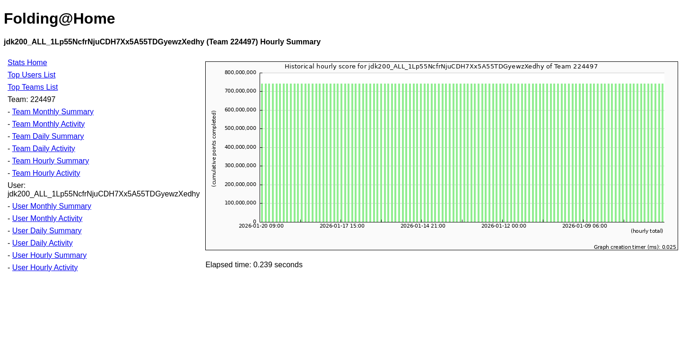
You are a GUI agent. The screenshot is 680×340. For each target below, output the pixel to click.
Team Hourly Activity (46, 173)
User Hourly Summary (49, 255)
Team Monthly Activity (48, 124)
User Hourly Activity (45, 268)
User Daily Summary (47, 231)
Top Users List (31, 75)
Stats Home (27, 63)
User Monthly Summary (51, 206)
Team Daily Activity (43, 148)
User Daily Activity (42, 243)
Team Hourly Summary (50, 161)
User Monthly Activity (47, 218)
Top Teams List (33, 87)
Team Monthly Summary (53, 112)
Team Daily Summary (48, 136)
